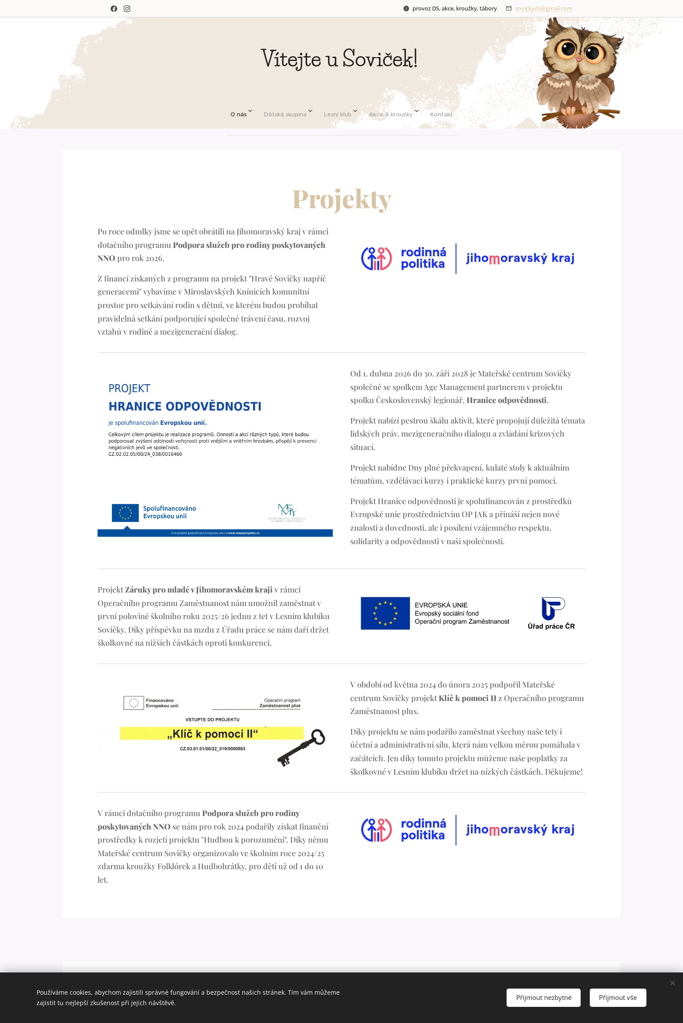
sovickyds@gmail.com (543, 8)
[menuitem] (233, 111)
